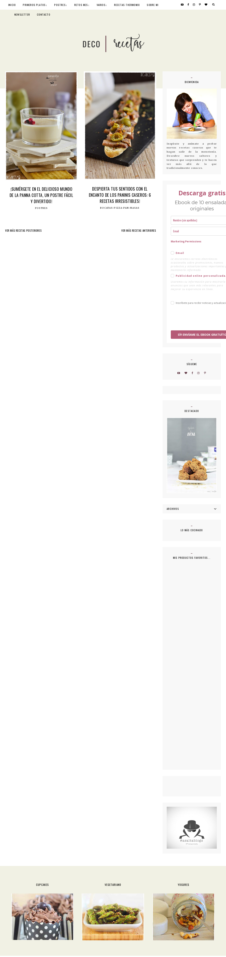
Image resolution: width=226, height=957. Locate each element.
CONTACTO (43, 14)
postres (41, 208)
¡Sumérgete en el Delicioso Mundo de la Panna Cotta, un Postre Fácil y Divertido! (41, 195)
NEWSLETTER (22, 14)
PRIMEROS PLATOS (34, 5)
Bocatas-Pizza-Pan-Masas (119, 208)
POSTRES (59, 5)
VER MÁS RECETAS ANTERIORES (138, 230)
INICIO (12, 5)
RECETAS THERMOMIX (127, 5)
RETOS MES (81, 5)
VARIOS (101, 5)
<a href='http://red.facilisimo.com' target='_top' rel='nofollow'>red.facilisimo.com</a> (176, 785)
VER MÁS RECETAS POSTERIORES (23, 230)
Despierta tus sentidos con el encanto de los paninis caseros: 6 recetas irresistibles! (120, 195)
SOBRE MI (152, 5)
